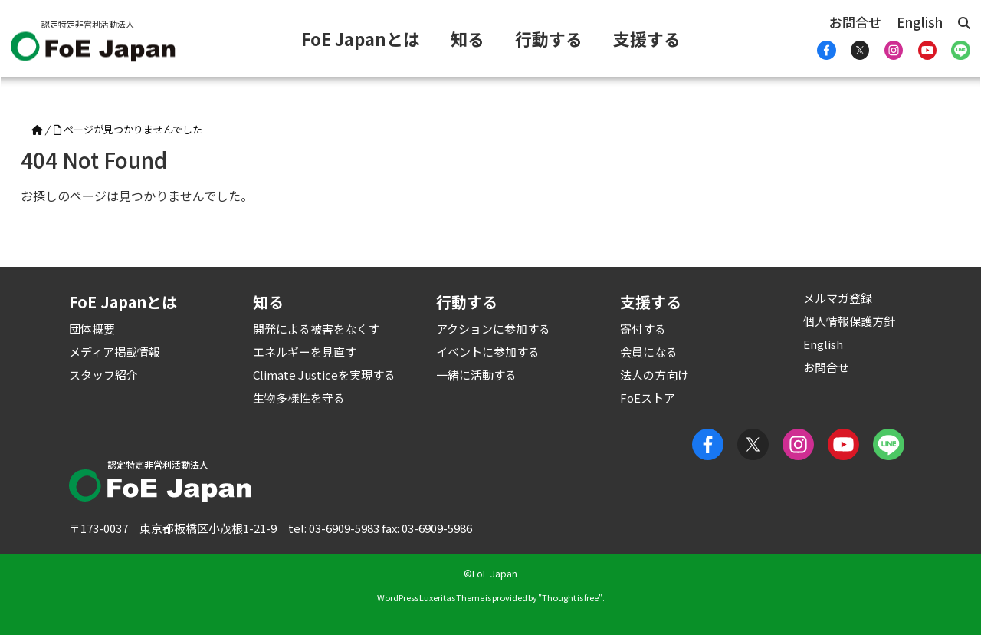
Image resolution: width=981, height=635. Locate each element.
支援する (647, 38)
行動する (548, 38)
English (920, 21)
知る (467, 38)
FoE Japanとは (360, 38)
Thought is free (570, 597)
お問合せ (855, 21)
